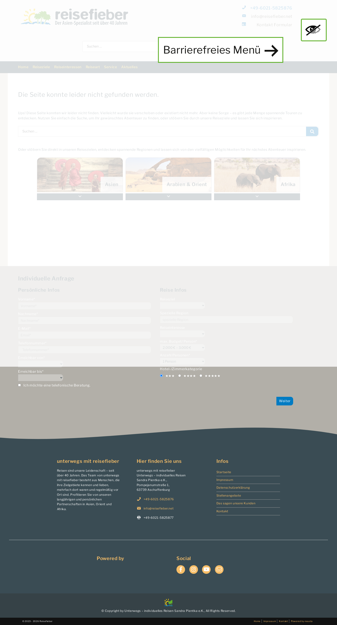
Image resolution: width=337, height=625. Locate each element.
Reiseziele (41, 67)
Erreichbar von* (84, 361)
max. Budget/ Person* (226, 345)
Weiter (285, 401)
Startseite (223, 472)
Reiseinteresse (226, 331)
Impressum (224, 480)
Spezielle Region (226, 317)
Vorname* (84, 303)
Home (23, 67)
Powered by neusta (301, 621)
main (314, 29)
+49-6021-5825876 (267, 8)
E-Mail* (84, 332)
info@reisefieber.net (267, 16)
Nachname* (84, 318)
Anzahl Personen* (226, 359)
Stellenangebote (228, 495)
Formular (267, 24)
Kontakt (222, 511)
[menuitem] (257, 174)
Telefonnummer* (84, 347)
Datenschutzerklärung (233, 487)
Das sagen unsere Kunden (236, 503)
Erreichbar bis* (84, 375)
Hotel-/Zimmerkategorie (181, 369)
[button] (257, 196)
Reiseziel (226, 303)
